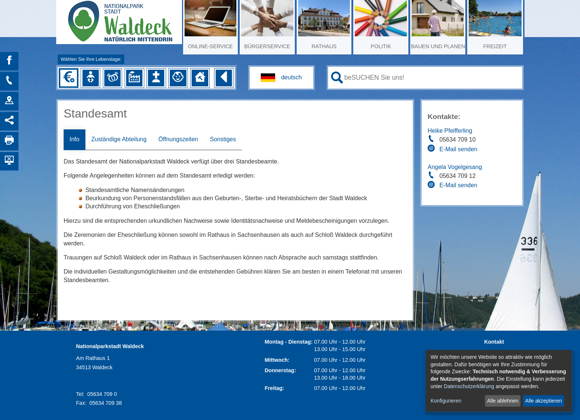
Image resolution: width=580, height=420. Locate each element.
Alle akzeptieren (543, 401)
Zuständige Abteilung (118, 139)
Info (75, 139)
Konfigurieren (446, 401)
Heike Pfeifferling (450, 131)
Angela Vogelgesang (455, 167)
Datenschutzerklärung (469, 386)
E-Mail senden (458, 149)
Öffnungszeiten (178, 139)
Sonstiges (223, 139)
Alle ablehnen (503, 401)
